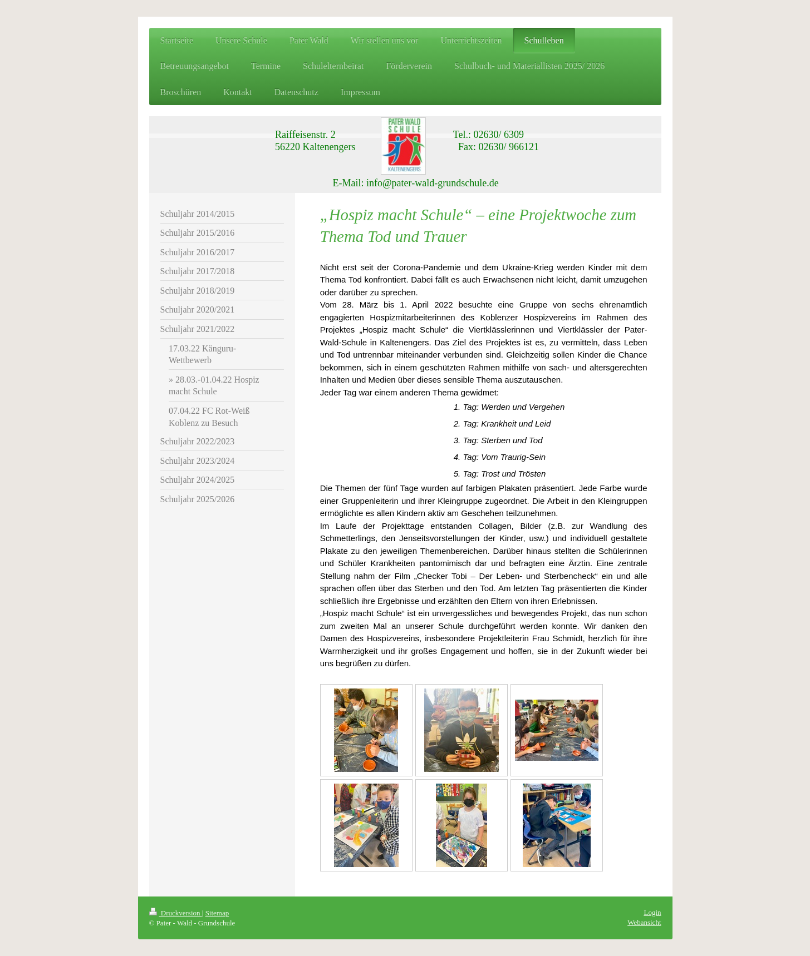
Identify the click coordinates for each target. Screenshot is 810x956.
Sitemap (217, 913)
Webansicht (644, 922)
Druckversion (175, 913)
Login (652, 912)
